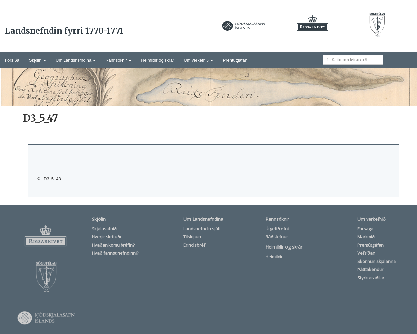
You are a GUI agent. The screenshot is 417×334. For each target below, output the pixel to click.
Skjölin (37, 60)
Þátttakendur (370, 269)
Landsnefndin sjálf (202, 229)
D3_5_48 (52, 178)
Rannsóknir (118, 60)
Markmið (366, 237)
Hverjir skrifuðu (107, 237)
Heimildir (274, 257)
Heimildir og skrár (157, 60)
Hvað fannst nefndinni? (115, 253)
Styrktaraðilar (370, 278)
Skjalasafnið (104, 229)
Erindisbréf (194, 245)
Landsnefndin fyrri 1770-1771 (64, 30)
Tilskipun (192, 237)
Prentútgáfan (235, 60)
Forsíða (12, 60)
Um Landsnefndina (76, 60)
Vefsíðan (366, 253)
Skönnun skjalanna (376, 261)
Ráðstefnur (277, 237)
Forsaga (365, 229)
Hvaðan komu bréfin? (113, 245)
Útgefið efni (277, 229)
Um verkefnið (198, 60)
